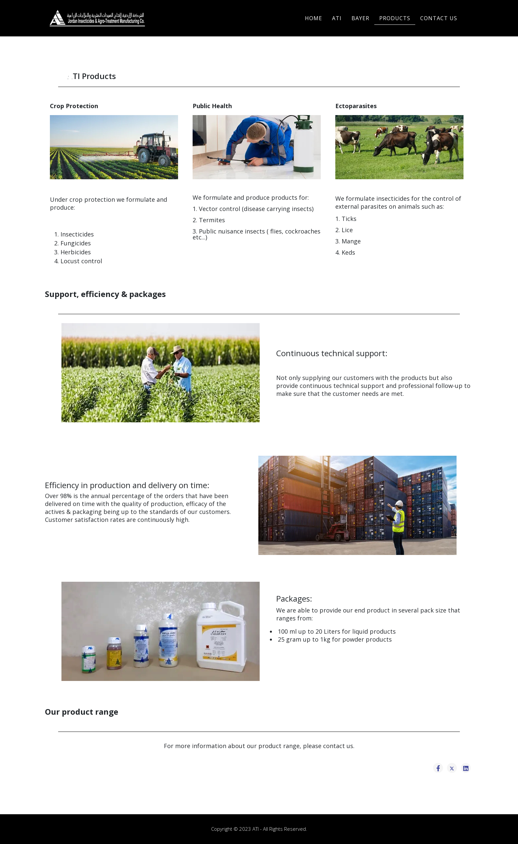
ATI (337, 18)
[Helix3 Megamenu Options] (470, 17)
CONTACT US (438, 18)
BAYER (360, 18)
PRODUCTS (394, 18)
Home (313, 18)
